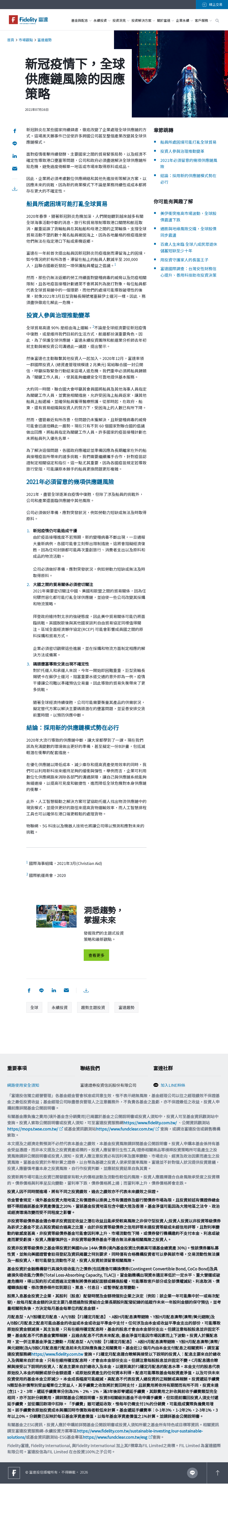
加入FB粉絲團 (173, 1096)
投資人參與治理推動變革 (182, 157)
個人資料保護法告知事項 (29, 1105)
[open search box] (217, 20)
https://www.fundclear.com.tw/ (125, 1185)
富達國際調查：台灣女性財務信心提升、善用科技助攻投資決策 (186, 281)
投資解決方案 (143, 20)
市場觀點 (26, 39)
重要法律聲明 (19, 1131)
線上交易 (212, 4)
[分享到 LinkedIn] (14, 156)
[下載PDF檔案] (14, 189)
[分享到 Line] (14, 143)
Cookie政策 (17, 1096)
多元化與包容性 (21, 1140)
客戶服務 (203, 20)
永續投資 (102, 20)
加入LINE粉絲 (173, 1087)
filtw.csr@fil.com (99, 1127)
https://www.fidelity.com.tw (57, 1410)
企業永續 (184, 20)
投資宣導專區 (19, 1122)
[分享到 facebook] (14, 131)
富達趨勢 (44, 39)
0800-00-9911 (95, 1111)
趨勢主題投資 (93, 1007)
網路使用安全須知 (23, 1087)
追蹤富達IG (170, 1105)
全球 (34, 1007)
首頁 (10, 39)
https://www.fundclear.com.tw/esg (115, 1493)
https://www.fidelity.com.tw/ (150, 1179)
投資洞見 (120, 20)
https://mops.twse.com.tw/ (32, 1185)
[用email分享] (14, 169)
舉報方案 (15, 1114)
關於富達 (165, 20)
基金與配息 (81, 20)
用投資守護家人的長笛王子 (184, 266)
